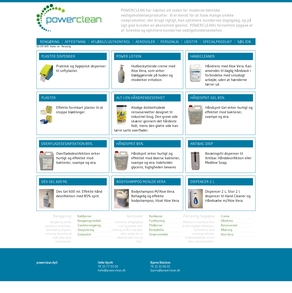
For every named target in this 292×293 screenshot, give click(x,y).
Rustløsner (156, 216)
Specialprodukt (217, 41)
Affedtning (75, 41)
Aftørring (226, 230)
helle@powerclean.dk (112, 270)
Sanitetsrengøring (89, 225)
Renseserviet (229, 225)
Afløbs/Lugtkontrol (110, 41)
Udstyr (191, 41)
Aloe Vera (227, 234)
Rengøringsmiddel (89, 221)
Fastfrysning (157, 221)
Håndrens (227, 221)
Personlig (169, 41)
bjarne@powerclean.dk (165, 270)
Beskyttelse (156, 230)
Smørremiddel (158, 234)
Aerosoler (145, 41)
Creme (225, 216)
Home (53, 46)
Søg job (244, 41)
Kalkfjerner (84, 216)
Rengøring (50, 41)
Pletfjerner (156, 225)
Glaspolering (86, 230)
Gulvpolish (84, 234)
